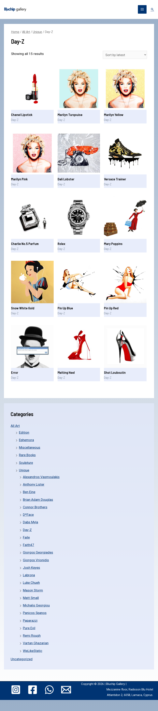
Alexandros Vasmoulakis (41, 477)
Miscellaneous (29, 447)
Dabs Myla (30, 522)
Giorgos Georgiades (38, 552)
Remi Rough (32, 636)
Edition (24, 432)
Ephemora (26, 440)
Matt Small (31, 598)
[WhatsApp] (62, 688)
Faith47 (28, 545)
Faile (26, 537)
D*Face (28, 515)
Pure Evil (29, 628)
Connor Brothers (35, 507)
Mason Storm (33, 590)
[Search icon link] (152, 9)
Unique (24, 470)
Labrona (29, 575)
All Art (15, 426)
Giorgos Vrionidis (36, 560)
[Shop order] (125, 55)
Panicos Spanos (35, 613)
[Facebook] (38, 688)
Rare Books (27, 455)
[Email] (43, 702)
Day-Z (27, 530)
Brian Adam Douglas (38, 500)
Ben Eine (29, 492)
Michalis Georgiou (36, 605)
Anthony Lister (33, 484)
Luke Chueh (31, 583)
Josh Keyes (31, 568)
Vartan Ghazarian (36, 643)
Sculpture (26, 463)
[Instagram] (15, 688)
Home (15, 32)
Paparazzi (30, 620)
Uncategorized (22, 659)
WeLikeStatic (32, 651)
